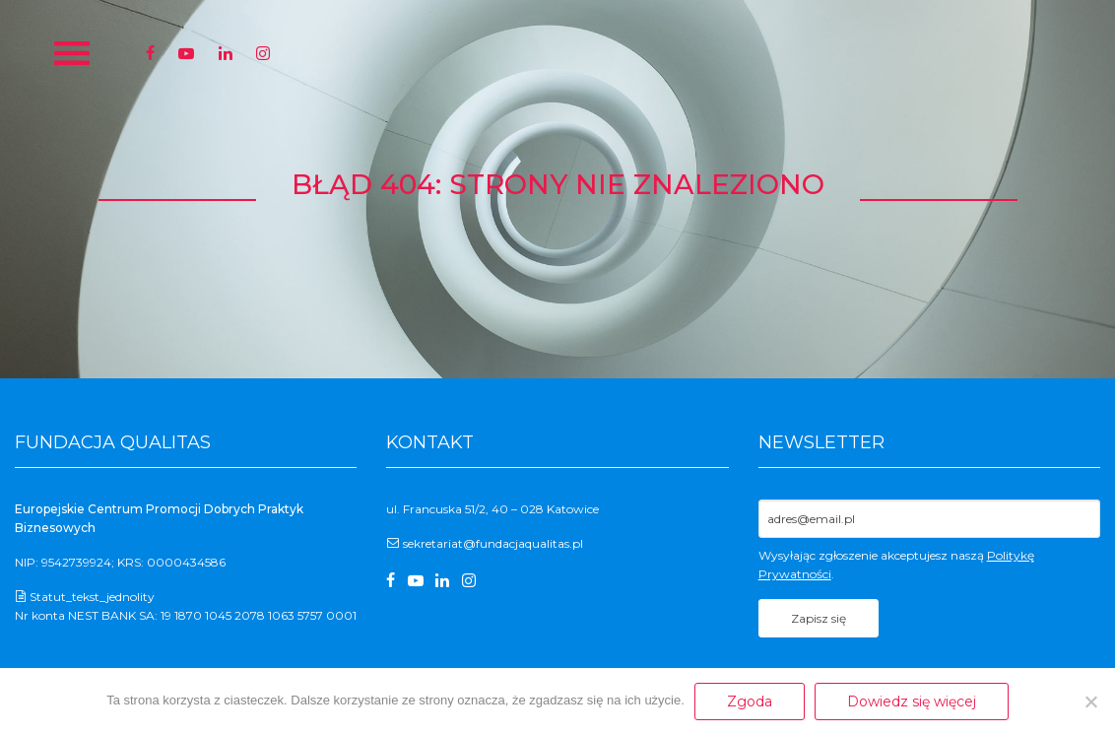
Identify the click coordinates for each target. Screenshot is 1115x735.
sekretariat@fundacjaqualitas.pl (493, 543)
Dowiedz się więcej (911, 701)
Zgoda (749, 701)
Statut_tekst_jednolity (92, 596)
